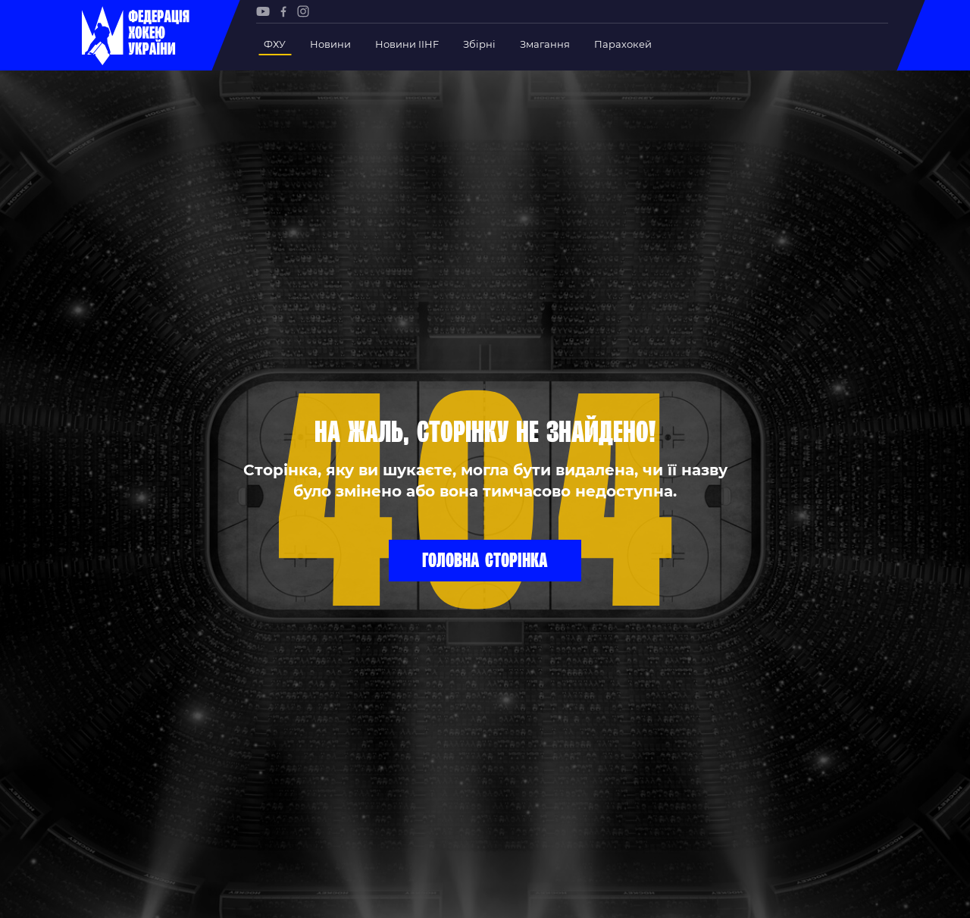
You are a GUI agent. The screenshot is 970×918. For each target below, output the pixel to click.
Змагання (545, 44)
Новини (330, 44)
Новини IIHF (407, 44)
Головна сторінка (485, 559)
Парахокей (623, 44)
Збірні (479, 44)
